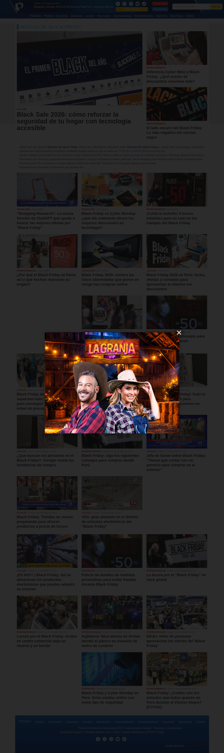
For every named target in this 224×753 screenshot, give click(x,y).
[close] (179, 332)
